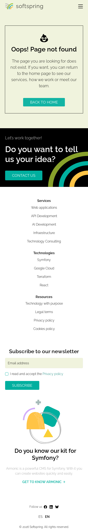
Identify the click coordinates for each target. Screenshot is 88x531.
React (44, 285)
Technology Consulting (44, 241)
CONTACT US (23, 175)
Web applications (44, 208)
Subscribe (22, 385)
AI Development (44, 224)
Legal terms (44, 312)
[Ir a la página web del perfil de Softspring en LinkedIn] (51, 507)
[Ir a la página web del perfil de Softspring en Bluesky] (57, 507)
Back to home (44, 102)
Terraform (44, 277)
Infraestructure (44, 233)
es (40, 517)
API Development (44, 216)
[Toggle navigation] (79, 6)
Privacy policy (44, 320)
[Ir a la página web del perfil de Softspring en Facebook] (45, 507)
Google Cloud (44, 268)
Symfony (44, 260)
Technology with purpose (44, 303)
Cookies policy (44, 329)
